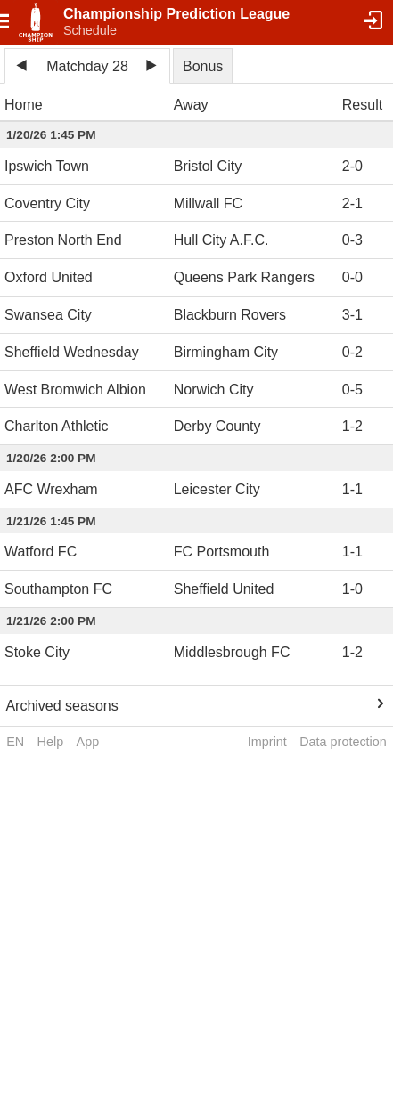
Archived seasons (61, 705)
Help (50, 742)
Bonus (203, 66)
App (88, 742)
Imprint (267, 742)
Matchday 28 (87, 66)
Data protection (343, 742)
